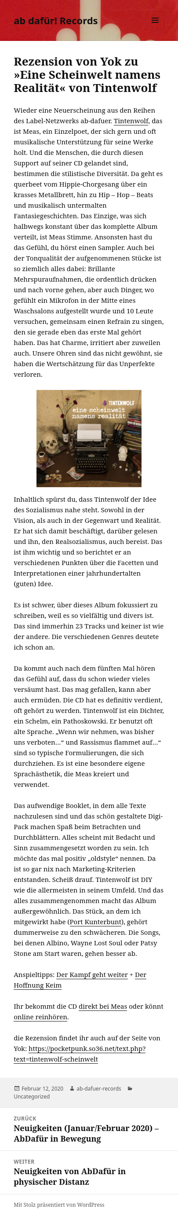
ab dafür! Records (56, 20)
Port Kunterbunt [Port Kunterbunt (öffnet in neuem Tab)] (95, 921)
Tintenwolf (131, 120)
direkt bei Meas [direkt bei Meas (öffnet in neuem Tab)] (103, 1006)
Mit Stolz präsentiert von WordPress (59, 1205)
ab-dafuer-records (98, 1088)
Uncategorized (32, 1096)
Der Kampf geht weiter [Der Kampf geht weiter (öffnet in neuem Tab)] (92, 974)
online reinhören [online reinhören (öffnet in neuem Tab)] (40, 1016)
